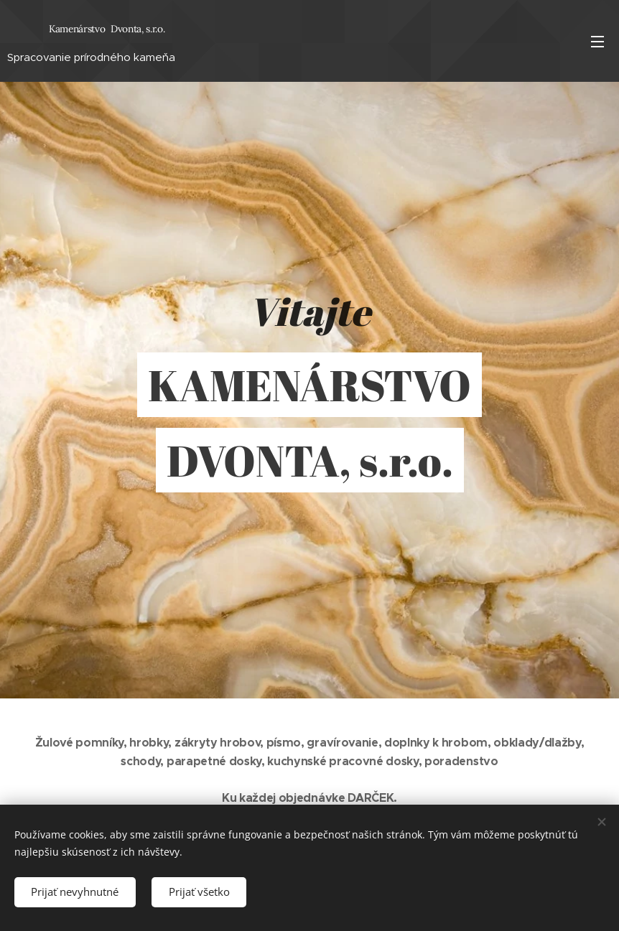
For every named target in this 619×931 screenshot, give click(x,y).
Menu (597, 41)
